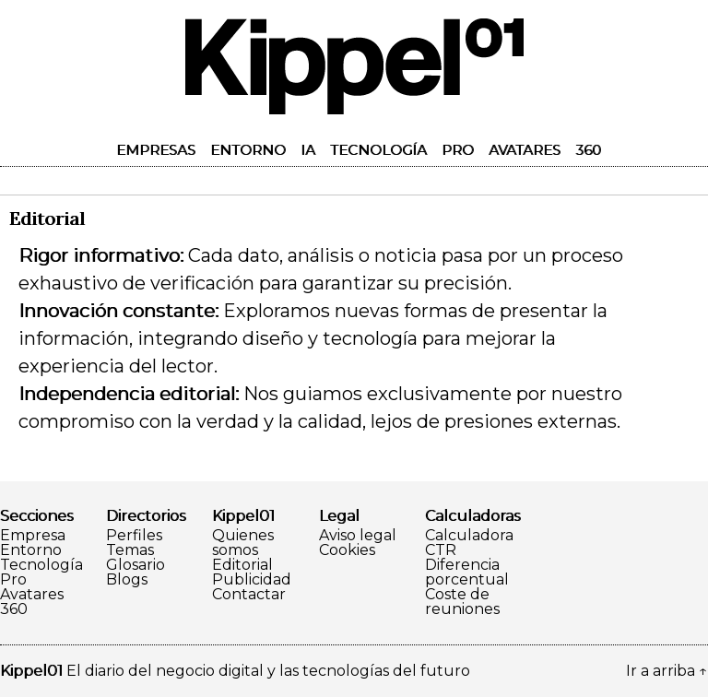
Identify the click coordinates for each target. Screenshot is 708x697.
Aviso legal (357, 535)
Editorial (242, 565)
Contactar (249, 594)
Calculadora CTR (469, 543)
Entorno (248, 150)
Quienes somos (243, 543)
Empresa (32, 535)
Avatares (524, 150)
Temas (130, 550)
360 (588, 150)
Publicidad (251, 580)
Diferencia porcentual (467, 572)
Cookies (347, 550)
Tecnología (378, 150)
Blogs (127, 580)
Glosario (135, 565)
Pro (458, 150)
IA (308, 150)
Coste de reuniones (462, 602)
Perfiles (134, 535)
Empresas (155, 150)
